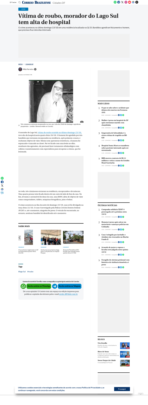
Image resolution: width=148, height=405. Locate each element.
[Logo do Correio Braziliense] (36, 2)
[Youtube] (129, 3)
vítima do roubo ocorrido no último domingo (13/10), (60, 133)
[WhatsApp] (115, 3)
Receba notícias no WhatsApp (38, 286)
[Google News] (133, 3)
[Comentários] (2, 194)
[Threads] (136, 3)
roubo (30, 271)
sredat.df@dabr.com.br (68, 294)
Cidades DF (29, 64)
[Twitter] (122, 3)
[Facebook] (118, 3)
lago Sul (22, 271)
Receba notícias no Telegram (69, 286)
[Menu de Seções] (13, 2)
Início (20, 64)
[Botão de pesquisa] (19, 2)
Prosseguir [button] (122, 389)
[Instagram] (126, 3)
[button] (65, 390)
